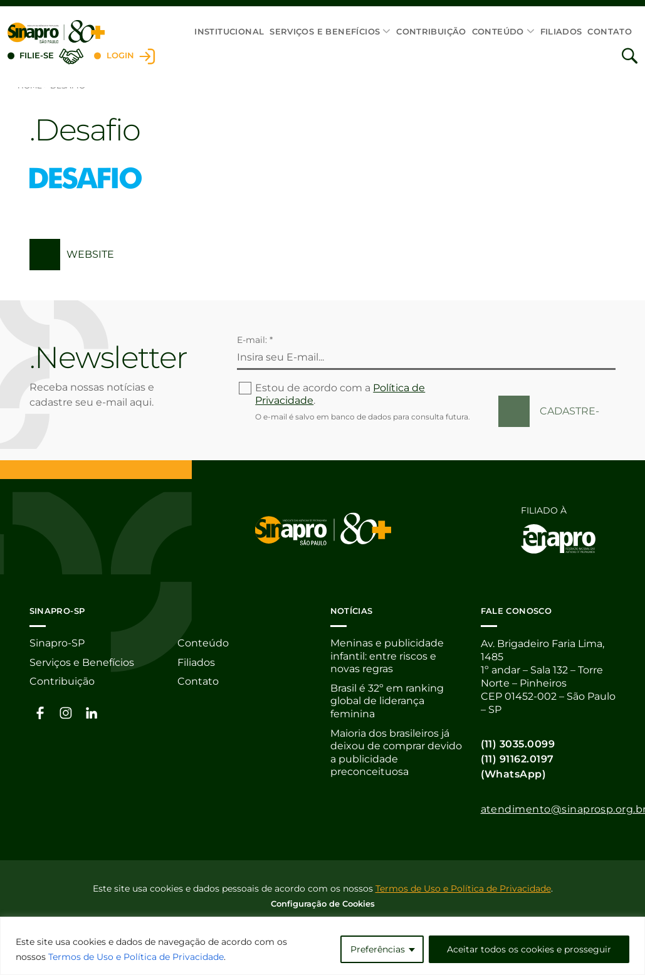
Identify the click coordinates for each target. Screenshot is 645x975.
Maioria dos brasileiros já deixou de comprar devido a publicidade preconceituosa (396, 755)
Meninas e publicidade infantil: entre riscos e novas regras (387, 657)
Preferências (377, 949)
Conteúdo (498, 31)
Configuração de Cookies (323, 903)
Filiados (561, 31)
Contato (609, 31)
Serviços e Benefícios (325, 31)
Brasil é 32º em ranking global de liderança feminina (387, 702)
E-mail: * (255, 339)
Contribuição (431, 31)
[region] (322, 946)
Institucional (229, 31)
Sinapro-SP (57, 644)
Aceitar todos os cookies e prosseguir (529, 949)
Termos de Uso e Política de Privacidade (136, 956)
